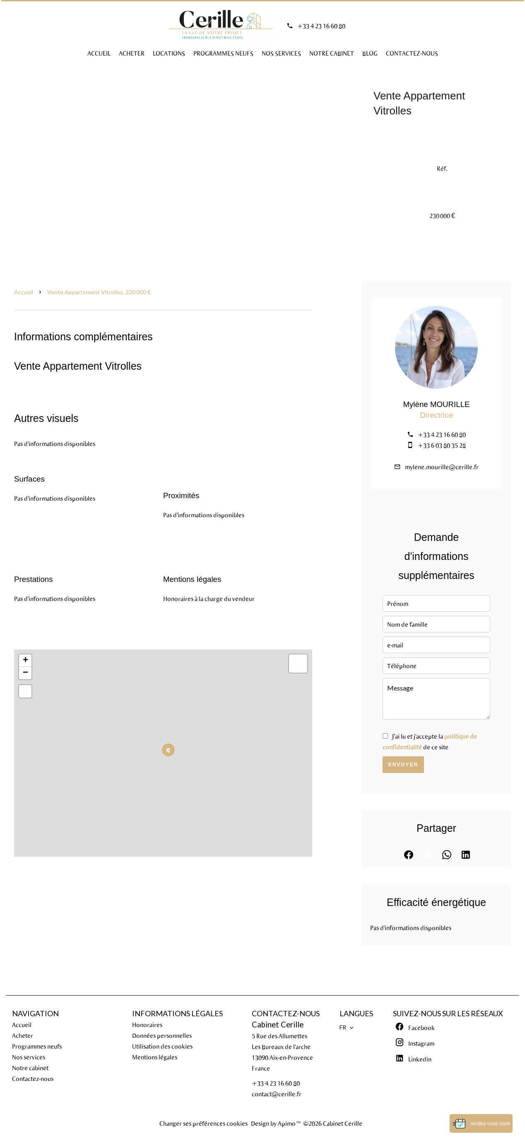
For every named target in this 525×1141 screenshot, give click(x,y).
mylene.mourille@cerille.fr (442, 466)
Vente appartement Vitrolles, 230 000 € (99, 292)
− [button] (25, 673)
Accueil (23, 292)
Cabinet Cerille (277, 1024)
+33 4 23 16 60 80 (321, 25)
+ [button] (25, 660)
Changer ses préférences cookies (203, 1123)
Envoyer (403, 765)
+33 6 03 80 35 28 (442, 445)
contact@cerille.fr (276, 1093)
